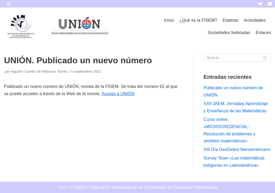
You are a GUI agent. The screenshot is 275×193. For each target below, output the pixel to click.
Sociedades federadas (229, 32)
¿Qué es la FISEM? (198, 20)
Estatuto (230, 20)
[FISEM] (20, 26)
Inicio (169, 20)
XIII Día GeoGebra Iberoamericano (237, 149)
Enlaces (263, 32)
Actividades (255, 20)
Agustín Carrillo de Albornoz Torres (39, 71)
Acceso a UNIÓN (118, 93)
